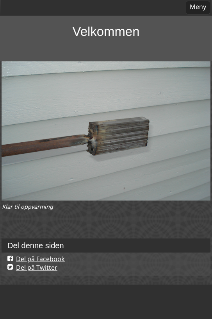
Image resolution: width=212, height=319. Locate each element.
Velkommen (106, 31)
